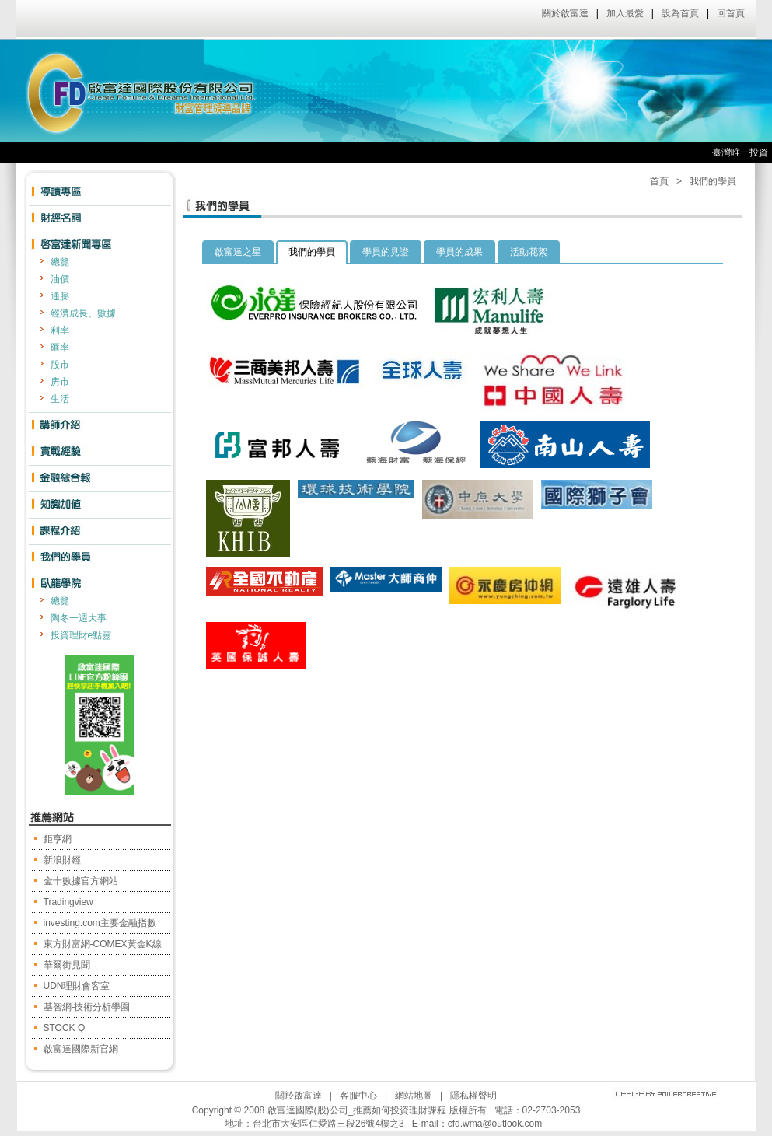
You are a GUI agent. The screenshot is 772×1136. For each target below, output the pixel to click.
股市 (60, 364)
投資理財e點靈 (81, 635)
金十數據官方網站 (81, 881)
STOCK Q (65, 1027)
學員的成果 (459, 251)
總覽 (60, 262)
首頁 (659, 181)
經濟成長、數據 (83, 313)
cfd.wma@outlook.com (495, 1123)
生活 (60, 398)
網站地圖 (413, 1095)
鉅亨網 (58, 839)
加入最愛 (625, 13)
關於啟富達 (565, 13)
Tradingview (68, 902)
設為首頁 (680, 13)
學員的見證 (385, 251)
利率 (60, 330)
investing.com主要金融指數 (100, 923)
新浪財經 (62, 860)
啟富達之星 (238, 251)
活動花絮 (528, 251)
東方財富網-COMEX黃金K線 (103, 944)
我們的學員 (713, 181)
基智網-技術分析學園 (87, 1006)
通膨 (60, 296)
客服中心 (358, 1095)
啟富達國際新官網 (81, 1048)
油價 (60, 279)
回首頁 (731, 13)
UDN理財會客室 (77, 985)
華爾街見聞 (67, 964)
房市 (60, 381)
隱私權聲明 (473, 1095)
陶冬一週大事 (79, 618)
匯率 (60, 347)
